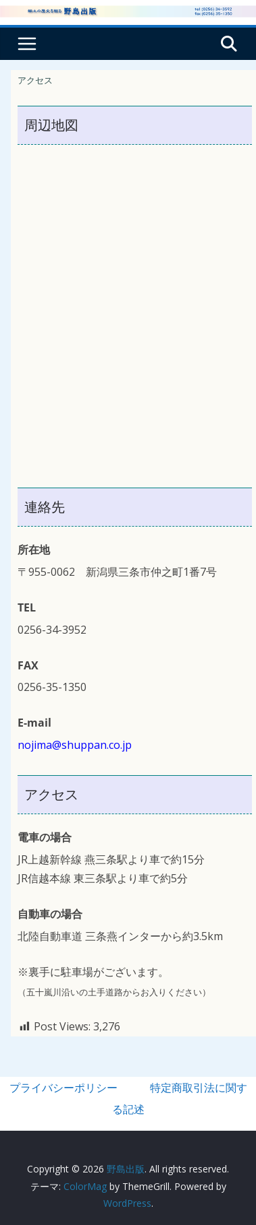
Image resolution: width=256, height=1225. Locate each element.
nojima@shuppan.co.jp (75, 744)
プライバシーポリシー (63, 1087)
